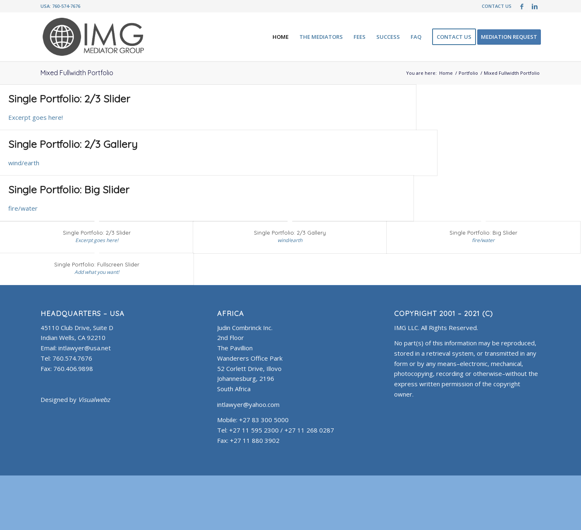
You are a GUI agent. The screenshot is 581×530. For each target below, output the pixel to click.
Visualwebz (94, 399)
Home (446, 73)
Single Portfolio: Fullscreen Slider (96, 264)
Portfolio (468, 73)
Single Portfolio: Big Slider (68, 189)
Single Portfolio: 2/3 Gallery (72, 144)
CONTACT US (497, 6)
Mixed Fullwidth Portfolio (77, 73)
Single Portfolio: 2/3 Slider (69, 98)
